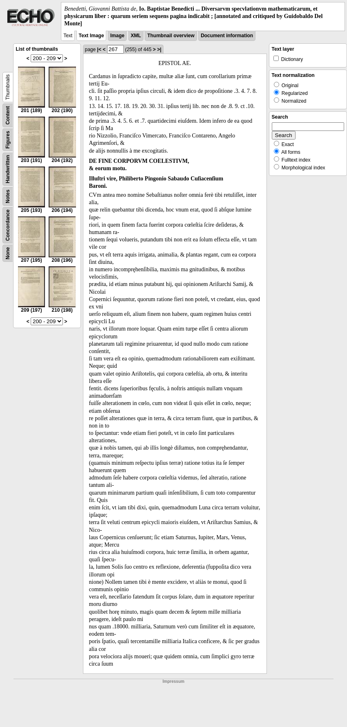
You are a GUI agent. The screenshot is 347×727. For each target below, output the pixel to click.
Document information (227, 35)
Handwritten (8, 169)
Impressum (173, 681)
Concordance (8, 225)
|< (99, 49)
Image (117, 35)
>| (159, 49)
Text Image (91, 35)
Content (8, 115)
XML (136, 35)
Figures (8, 139)
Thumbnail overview (170, 35)
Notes (8, 196)
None (8, 253)
